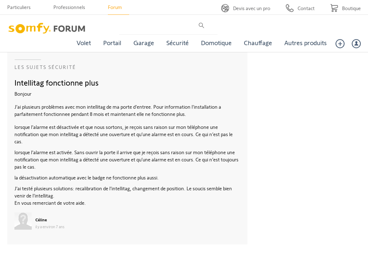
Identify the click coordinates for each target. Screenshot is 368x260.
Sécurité (177, 43)
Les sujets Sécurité (45, 67)
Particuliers (19, 7)
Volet (83, 43)
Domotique (216, 43)
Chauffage (258, 43)
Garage (143, 43)
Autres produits (305, 43)
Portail (112, 43)
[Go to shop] (345, 8)
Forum (115, 7)
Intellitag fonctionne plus (56, 82)
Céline (41, 219)
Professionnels (69, 7)
